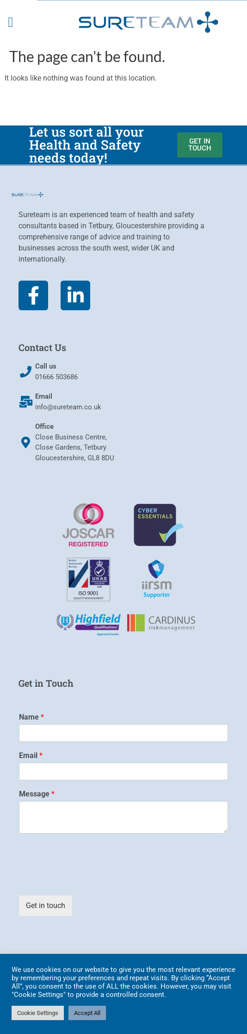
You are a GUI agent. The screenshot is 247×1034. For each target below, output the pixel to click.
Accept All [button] (87, 1012)
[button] (11, 22)
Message (37, 794)
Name (31, 717)
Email (31, 755)
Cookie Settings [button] (37, 1012)
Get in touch (45, 905)
